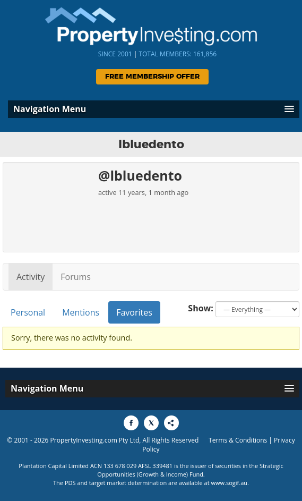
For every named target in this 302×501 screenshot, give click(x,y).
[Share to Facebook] (131, 422)
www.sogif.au (229, 483)
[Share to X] (151, 422)
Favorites (134, 312)
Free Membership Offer (152, 76)
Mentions (80, 312)
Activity (30, 277)
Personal (28, 312)
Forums (76, 277)
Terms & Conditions (238, 440)
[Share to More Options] (171, 422)
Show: (200, 308)
